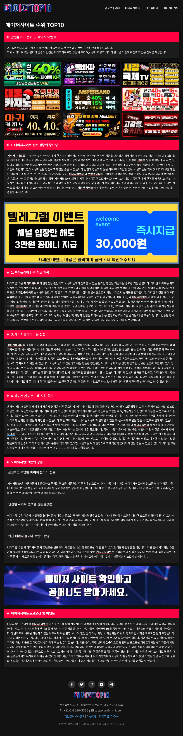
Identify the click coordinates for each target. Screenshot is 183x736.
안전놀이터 (152, 8)
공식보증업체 (112, 8)
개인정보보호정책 (74, 716)
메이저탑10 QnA (109, 716)
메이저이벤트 (171, 8)
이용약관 (92, 716)
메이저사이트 (132, 8)
